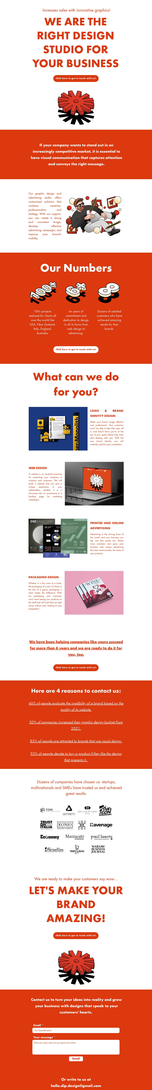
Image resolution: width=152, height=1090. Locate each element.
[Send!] (76, 1058)
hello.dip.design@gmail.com (76, 1086)
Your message (43, 1037)
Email (37, 1025)
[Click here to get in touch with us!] (76, 78)
